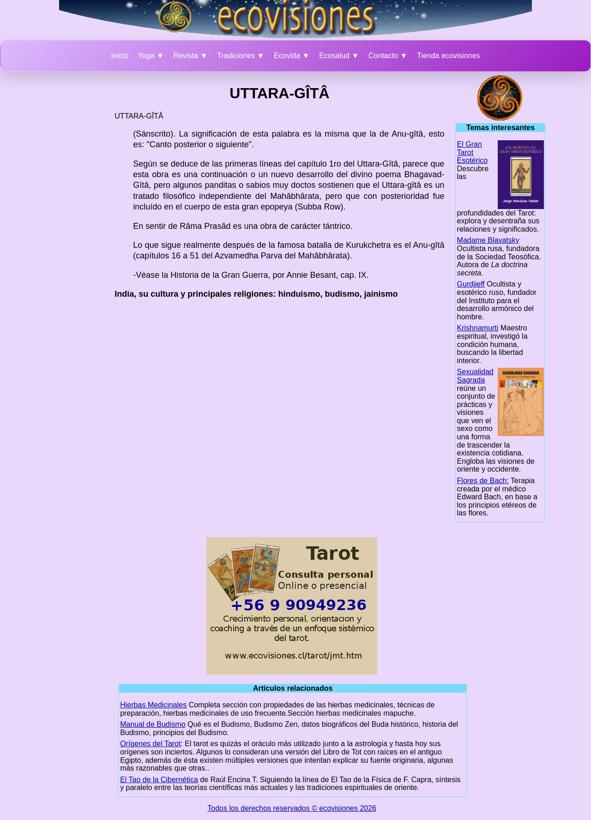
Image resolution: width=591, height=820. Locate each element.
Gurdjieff (471, 284)
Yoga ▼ (151, 56)
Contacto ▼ (387, 56)
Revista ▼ (191, 56)
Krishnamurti (478, 328)
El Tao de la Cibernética (159, 780)
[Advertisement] (69, 213)
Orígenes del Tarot (150, 744)
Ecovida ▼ (291, 56)
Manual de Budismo (152, 724)
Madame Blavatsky (488, 240)
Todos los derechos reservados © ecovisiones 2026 (291, 808)
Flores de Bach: (483, 481)
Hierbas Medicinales (153, 705)
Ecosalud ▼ (339, 56)
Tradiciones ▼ (240, 56)
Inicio (119, 56)
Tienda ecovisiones (448, 56)
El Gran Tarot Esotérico (472, 152)
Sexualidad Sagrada (475, 376)
